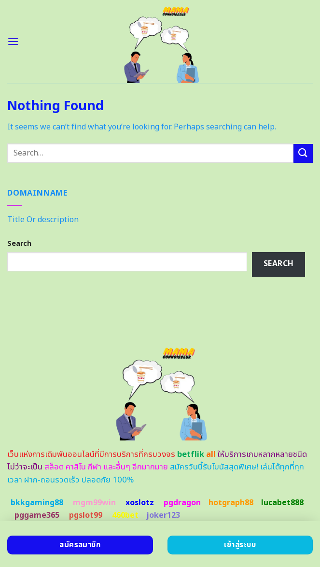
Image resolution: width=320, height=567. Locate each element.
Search (19, 244)
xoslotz (139, 503)
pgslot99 (85, 515)
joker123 (163, 515)
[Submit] (303, 153)
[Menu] (13, 41)
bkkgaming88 (37, 503)
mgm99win (94, 503)
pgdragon (182, 503)
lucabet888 (282, 503)
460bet (125, 515)
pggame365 (36, 515)
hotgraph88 (231, 503)
